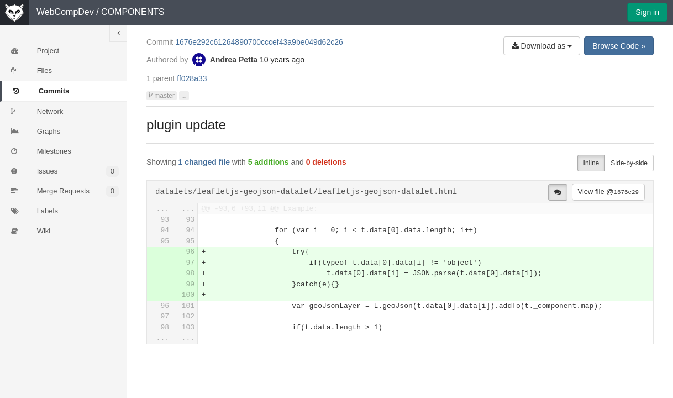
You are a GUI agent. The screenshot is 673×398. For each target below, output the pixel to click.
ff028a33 (192, 78)
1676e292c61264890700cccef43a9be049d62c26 (259, 42)
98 (190, 273)
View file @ (608, 191)
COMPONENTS (133, 12)
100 (188, 295)
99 (190, 284)
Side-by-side (629, 163)
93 (164, 220)
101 (188, 306)
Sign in (647, 12)
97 (190, 263)
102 (188, 316)
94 (164, 230)
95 (164, 241)
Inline (591, 163)
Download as (542, 45)
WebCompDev (65, 12)
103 (188, 327)
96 (190, 252)
